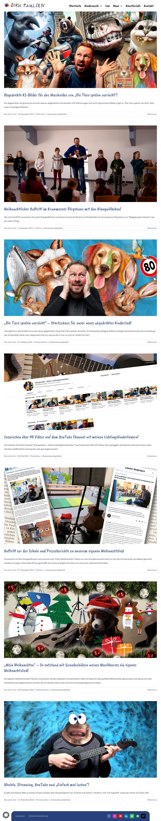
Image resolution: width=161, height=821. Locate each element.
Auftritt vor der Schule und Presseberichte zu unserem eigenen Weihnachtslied (64, 551)
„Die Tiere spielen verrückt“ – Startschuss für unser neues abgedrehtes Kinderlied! (67, 323)
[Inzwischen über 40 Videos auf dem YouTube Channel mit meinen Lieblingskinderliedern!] (80, 391)
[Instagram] (115, 816)
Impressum (20, 816)
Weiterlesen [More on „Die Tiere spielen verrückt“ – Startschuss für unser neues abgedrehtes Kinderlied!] (152, 342)
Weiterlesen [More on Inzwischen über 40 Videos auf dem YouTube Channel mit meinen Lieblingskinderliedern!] (152, 456)
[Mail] (143, 816)
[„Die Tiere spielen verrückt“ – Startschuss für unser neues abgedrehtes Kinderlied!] (80, 277)
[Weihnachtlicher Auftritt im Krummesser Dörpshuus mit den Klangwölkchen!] (80, 163)
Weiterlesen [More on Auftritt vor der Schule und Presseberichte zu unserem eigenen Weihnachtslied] (152, 570)
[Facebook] (109, 816)
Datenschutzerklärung (38, 816)
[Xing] (137, 816)
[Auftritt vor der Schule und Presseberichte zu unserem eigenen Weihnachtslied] (80, 505)
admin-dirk (12, 114)
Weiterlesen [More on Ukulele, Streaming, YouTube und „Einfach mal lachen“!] (152, 800)
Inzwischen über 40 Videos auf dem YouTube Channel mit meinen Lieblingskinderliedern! (71, 437)
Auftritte (38, 228)
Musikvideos (41, 114)
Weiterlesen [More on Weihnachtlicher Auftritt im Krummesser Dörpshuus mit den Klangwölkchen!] (152, 228)
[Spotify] (132, 816)
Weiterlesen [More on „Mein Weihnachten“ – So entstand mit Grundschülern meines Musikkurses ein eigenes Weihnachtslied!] (152, 690)
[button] (6, 815)
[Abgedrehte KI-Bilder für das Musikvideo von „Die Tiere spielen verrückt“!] (80, 49)
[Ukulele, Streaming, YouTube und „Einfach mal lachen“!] (80, 739)
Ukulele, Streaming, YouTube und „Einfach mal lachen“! (46, 784)
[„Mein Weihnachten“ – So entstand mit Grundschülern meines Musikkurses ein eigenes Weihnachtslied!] (80, 619)
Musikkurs (40, 570)
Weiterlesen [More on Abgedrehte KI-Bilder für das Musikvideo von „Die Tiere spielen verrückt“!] (152, 114)
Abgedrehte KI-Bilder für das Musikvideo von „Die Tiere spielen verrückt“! (60, 95)
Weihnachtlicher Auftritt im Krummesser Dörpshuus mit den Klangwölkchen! (62, 209)
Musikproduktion (40, 342)
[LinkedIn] (126, 816)
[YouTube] (120, 816)
